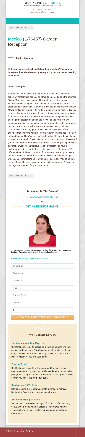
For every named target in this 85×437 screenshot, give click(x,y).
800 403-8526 (46, 10)
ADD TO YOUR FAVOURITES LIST (42, 197)
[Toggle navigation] (75, 21)
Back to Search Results (21, 28)
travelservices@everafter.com (42, 12)
